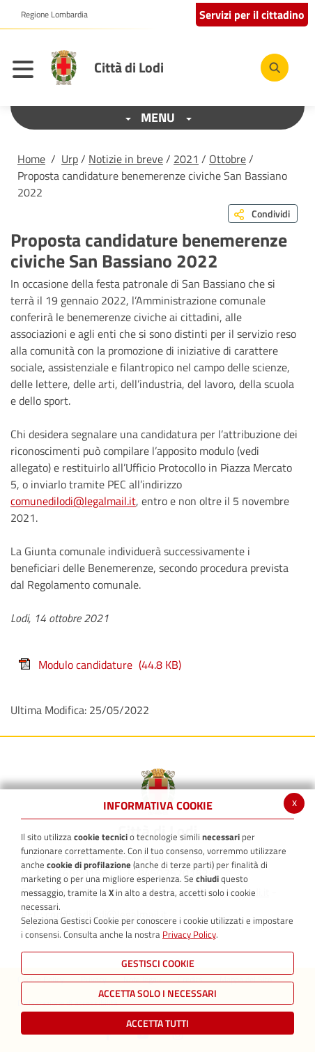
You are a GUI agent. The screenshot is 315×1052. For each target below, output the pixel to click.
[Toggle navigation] (26, 71)
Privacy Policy (189, 934)
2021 (186, 158)
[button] (49, 14)
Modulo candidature (99, 664)
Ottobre (227, 158)
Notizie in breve (126, 158)
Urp (69, 158)
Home (31, 158)
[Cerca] (275, 68)
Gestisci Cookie (157, 963)
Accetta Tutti (157, 1023)
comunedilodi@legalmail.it (73, 501)
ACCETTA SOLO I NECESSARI (157, 993)
